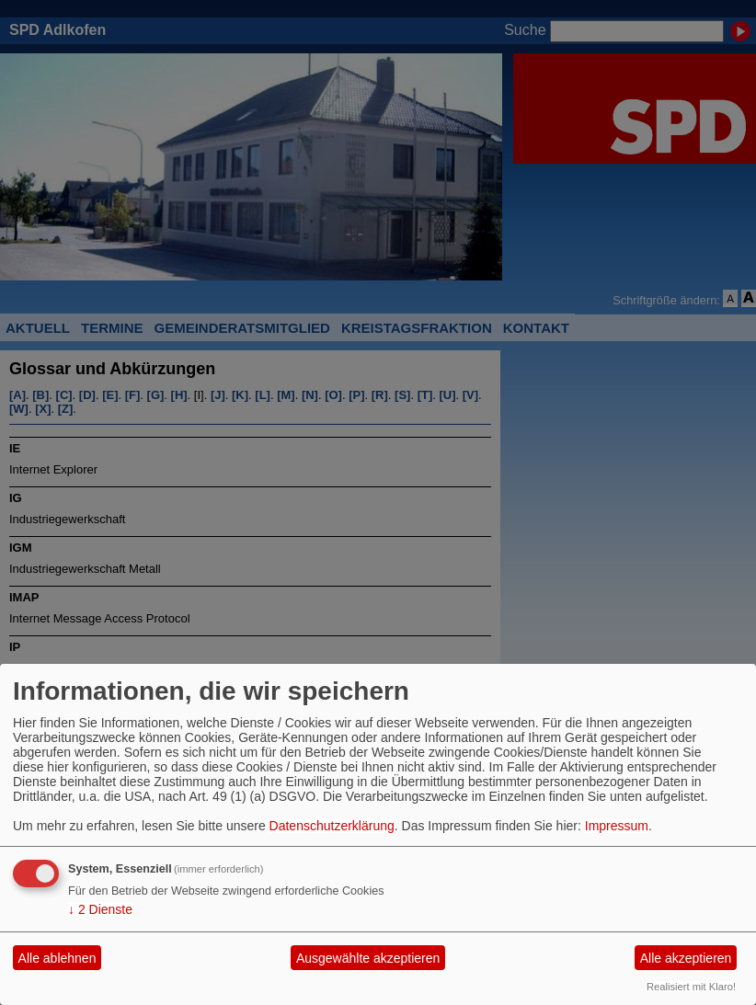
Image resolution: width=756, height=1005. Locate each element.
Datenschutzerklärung (332, 825)
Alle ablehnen (57, 958)
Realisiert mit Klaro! (691, 986)
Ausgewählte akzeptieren (368, 958)
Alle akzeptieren (686, 958)
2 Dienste (100, 909)
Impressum (616, 825)
